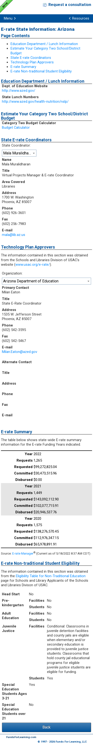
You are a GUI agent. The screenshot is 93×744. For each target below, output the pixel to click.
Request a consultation (69, 4)
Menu (8, 18)
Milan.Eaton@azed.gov (19, 352)
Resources (80, 18)
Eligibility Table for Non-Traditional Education (51, 576)
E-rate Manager (22, 553)
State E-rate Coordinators (31, 58)
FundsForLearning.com (21, 737)
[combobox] (19, 153)
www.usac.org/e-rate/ (32, 264)
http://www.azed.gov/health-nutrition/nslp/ (35, 101)
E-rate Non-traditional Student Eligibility (41, 71)
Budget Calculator (16, 127)
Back (46, 727)
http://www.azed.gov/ (18, 90)
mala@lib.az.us (13, 235)
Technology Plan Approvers (32, 62)
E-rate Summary (23, 67)
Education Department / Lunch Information (44, 44)
